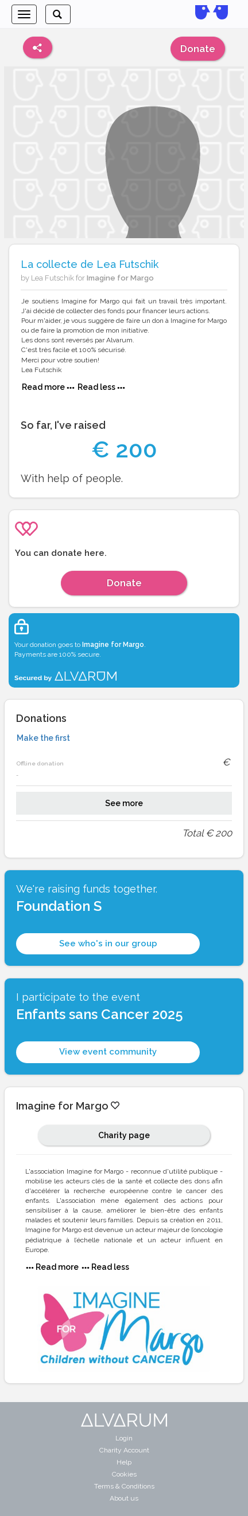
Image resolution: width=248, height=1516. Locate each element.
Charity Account (124, 1450)
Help (124, 1462)
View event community (108, 1052)
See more (124, 803)
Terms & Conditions (124, 1486)
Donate (197, 48)
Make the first (43, 738)
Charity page (124, 1135)
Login (124, 1438)
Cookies (124, 1474)
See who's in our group (108, 943)
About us (124, 1498)
